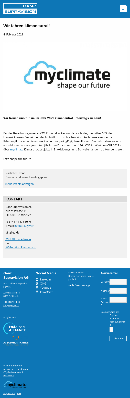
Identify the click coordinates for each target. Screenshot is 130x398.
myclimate (16, 149)
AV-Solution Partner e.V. (20, 247)
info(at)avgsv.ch (24, 226)
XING (43, 283)
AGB (19, 393)
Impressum (9, 393)
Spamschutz (105, 311)
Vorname (105, 281)
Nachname (105, 290)
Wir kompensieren (12, 365)
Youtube (45, 287)
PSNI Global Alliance (18, 239)
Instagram (46, 291)
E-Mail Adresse (105, 302)
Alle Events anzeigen (20, 184)
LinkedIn (45, 279)
